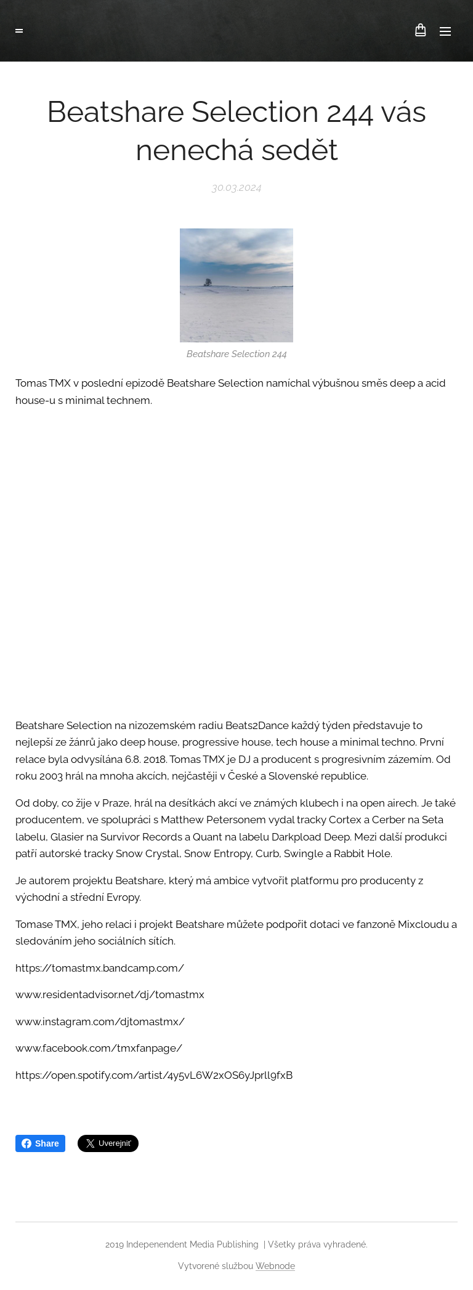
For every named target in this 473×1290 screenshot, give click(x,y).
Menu (445, 31)
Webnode (275, 1266)
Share (40, 1143)
